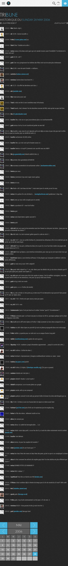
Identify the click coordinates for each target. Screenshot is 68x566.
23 (8, 554)
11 (19, 545)
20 (30, 549)
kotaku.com (38, 477)
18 (19, 549)
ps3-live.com (20, 408)
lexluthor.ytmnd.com (20, 488)
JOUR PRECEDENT (9, 23)
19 (24, 549)
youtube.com (17, 91)
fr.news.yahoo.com (20, 40)
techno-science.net (22, 74)
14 (35, 545)
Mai (19, 525)
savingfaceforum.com (41, 194)
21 (35, 549)
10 (13, 545)
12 (24, 545)
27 (30, 554)
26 (24, 554)
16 (8, 549)
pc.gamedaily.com (18, 154)
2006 (18, 531)
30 (8, 558)
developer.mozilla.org (34, 367)
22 (3, 554)
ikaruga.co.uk (23, 494)
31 (13, 558)
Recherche (54, 3)
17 (13, 549)
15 (3, 549)
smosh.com (8, 432)
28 (35, 554)
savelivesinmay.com (21, 339)
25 (19, 554)
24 (13, 554)
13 (30, 545)
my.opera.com (20, 362)
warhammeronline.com (48, 166)
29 (3, 558)
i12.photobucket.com (19, 114)
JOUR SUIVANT (60, 23)
